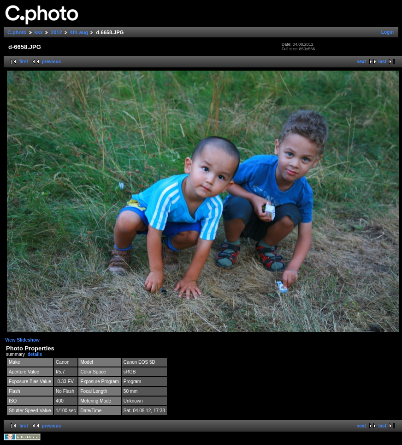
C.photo (17, 32)
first (23, 61)
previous (51, 61)
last (382, 61)
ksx (39, 32)
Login (387, 32)
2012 (56, 32)
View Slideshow (22, 340)
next (361, 61)
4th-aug (79, 32)
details (35, 354)
